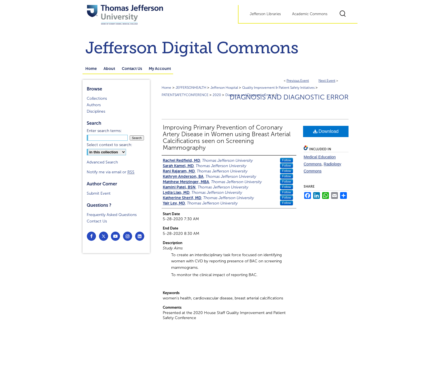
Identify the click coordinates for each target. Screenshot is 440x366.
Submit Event (99, 193)
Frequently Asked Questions (112, 215)
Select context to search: (109, 145)
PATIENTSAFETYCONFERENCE (185, 95)
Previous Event (298, 81)
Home (166, 88)
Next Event (326, 81)
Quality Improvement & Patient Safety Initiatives (278, 88)
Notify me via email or (110, 172)
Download (326, 131)
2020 (217, 95)
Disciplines (96, 111)
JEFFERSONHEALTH (191, 88)
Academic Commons (309, 14)
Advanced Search (102, 162)
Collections (97, 98)
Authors (94, 105)
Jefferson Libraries (265, 14)
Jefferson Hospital (224, 88)
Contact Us (97, 221)
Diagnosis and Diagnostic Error (289, 97)
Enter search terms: (104, 131)
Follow (286, 160)
